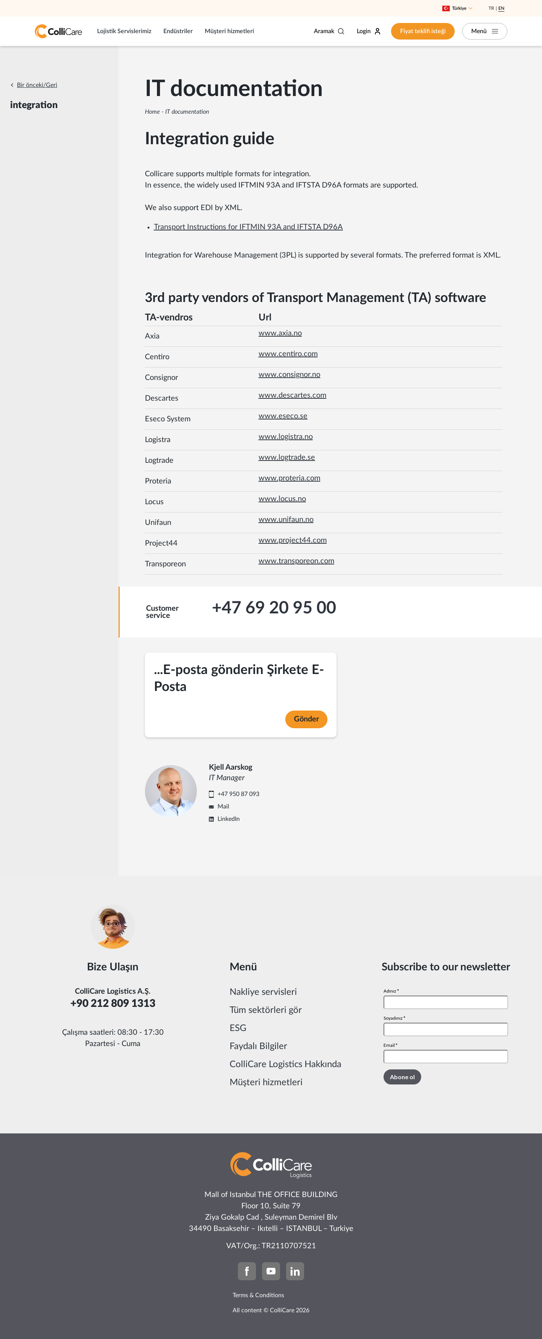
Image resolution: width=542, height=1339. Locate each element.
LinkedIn (229, 819)
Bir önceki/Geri (37, 85)
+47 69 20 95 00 (274, 608)
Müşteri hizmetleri (229, 31)
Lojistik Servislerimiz (124, 31)
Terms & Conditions (258, 1295)
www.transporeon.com (296, 561)
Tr (491, 8)
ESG (238, 1028)
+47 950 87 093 (238, 794)
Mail (223, 807)
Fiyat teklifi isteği (423, 31)
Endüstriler (178, 31)
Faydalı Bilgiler (258, 1046)
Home (152, 112)
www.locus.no (282, 499)
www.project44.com (293, 540)
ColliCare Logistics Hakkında (285, 1064)
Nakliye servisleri (263, 992)
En (501, 8)
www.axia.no (280, 333)
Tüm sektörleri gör (266, 1010)
